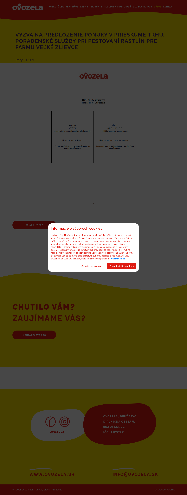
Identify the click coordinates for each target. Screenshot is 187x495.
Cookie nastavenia (91, 266)
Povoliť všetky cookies (121, 266)
